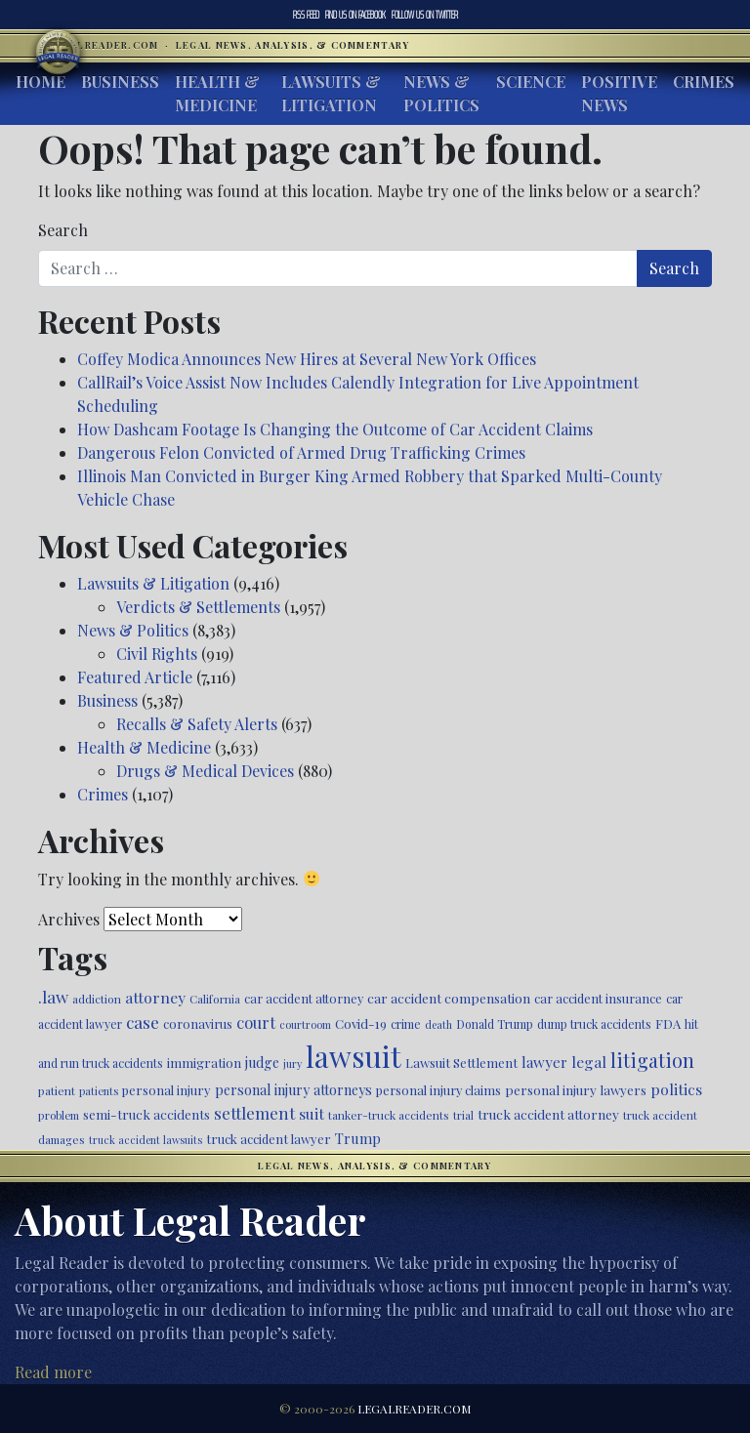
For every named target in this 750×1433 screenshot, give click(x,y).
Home (40, 81)
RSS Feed (306, 14)
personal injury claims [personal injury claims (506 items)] (438, 1090)
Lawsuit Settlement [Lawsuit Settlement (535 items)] (461, 1062)
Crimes (703, 81)
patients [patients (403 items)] (98, 1091)
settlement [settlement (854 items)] (254, 1113)
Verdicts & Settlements (198, 606)
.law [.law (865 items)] (53, 996)
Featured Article (134, 677)
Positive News (619, 93)
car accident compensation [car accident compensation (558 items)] (448, 997)
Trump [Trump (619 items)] (358, 1138)
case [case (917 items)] (142, 1021)
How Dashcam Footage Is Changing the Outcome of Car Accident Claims (335, 429)
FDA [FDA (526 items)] (668, 1023)
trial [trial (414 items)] (463, 1115)
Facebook (355, 14)
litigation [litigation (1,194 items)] (652, 1060)
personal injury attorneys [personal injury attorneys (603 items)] (293, 1090)
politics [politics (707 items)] (676, 1089)
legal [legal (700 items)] (588, 1061)
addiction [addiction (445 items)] (96, 998)
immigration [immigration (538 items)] (204, 1062)
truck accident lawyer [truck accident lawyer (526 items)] (268, 1138)
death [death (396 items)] (438, 1024)
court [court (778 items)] (255, 1022)
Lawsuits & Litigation (331, 93)
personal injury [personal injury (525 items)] (166, 1090)
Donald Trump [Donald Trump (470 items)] (494, 1024)
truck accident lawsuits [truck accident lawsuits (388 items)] (145, 1139)
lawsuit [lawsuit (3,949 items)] (353, 1056)
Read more (53, 1372)
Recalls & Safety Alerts (196, 724)
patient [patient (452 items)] (56, 1090)
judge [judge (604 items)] (262, 1062)
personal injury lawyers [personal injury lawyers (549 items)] (575, 1089)
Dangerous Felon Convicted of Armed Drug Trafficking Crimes (301, 452)
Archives (69, 919)
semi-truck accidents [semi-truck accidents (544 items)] (146, 1114)
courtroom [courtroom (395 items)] (305, 1024)
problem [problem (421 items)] (58, 1115)
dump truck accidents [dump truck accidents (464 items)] (594, 1024)
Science (530, 81)
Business (120, 81)
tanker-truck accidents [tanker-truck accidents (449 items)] (388, 1115)
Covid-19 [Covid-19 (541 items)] (361, 1023)
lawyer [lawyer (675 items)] (544, 1062)
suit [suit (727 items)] (311, 1113)
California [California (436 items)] (214, 998)
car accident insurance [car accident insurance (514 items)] (598, 998)
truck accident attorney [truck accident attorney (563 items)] (548, 1114)
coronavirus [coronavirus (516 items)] (197, 1023)
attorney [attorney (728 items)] (155, 997)
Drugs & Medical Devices (205, 770)
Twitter (425, 14)
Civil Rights (156, 653)
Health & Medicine (217, 93)
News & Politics (441, 93)
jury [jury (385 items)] (292, 1063)
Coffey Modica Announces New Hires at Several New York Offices (306, 358)
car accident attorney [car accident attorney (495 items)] (303, 998)
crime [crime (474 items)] (406, 1024)
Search (63, 230)
